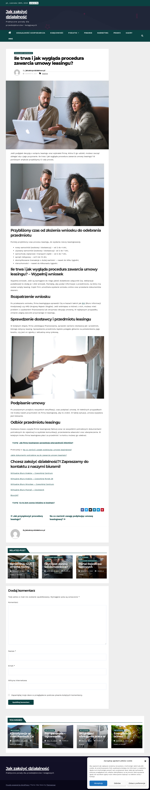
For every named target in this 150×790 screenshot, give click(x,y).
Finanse (88, 33)
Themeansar (50, 785)
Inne (10, 39)
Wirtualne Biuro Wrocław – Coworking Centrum (32, 484)
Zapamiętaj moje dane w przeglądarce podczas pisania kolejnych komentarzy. (46, 695)
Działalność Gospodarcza (30, 33)
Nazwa (12, 651)
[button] (145, 761)
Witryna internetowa (17, 680)
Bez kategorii (83, 557)
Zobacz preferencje (137, 783)
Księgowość (56, 33)
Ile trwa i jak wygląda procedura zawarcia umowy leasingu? (49, 60)
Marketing (102, 33)
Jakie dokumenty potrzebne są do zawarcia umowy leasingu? (39, 455)
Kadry (129, 33)
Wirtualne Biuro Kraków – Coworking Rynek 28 (32, 479)
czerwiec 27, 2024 (20, 741)
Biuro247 (14, 495)
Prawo (117, 33)
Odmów (117, 783)
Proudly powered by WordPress (17, 785)
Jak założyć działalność (27, 768)
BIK (83, 303)
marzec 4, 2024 (122, 741)
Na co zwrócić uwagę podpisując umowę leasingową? (47, 450)
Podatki (73, 33)
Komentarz (13, 602)
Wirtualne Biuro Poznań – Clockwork (27, 490)
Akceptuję (98, 783)
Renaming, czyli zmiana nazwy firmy (21, 566)
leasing (45, 73)
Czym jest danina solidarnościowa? (56, 565)
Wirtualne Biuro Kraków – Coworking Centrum (32, 473)
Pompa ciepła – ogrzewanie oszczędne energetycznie (55, 738)
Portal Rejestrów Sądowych (90, 565)
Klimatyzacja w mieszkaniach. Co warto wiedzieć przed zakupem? (22, 738)
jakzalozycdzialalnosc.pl (35, 70)
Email (11, 666)
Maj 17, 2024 (52, 741)
